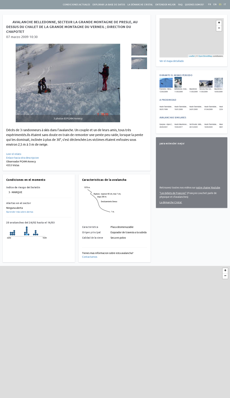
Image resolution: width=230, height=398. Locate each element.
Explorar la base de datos (109, 4)
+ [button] (219, 23)
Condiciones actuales (76, 4)
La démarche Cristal (140, 4)
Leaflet (192, 56)
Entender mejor (165, 4)
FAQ (180, 4)
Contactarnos (89, 256)
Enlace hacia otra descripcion (22, 157)
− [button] (219, 28)
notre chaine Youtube (208, 187)
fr (209, 4)
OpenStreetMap (205, 56)
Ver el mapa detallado (172, 61)
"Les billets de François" (173, 193)
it (225, 4)
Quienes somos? (194, 4)
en (214, 4)
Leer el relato (13, 154)
